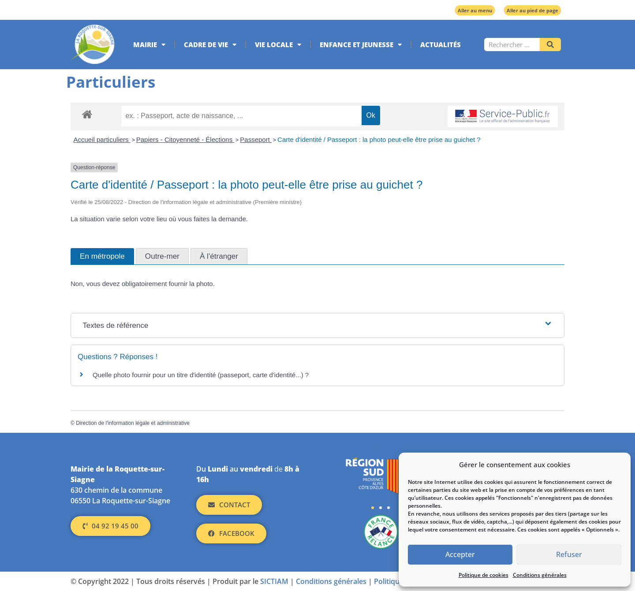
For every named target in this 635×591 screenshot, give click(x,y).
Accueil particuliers (102, 139)
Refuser (569, 554)
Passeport (256, 139)
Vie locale (278, 44)
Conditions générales (540, 575)
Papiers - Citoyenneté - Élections (185, 139)
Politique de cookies (483, 575)
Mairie (149, 44)
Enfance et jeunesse (361, 44)
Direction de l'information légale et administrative (133, 423)
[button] (372, 507)
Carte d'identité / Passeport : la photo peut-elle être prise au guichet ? (379, 139)
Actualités (440, 44)
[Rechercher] (550, 44)
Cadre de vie (210, 44)
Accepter (460, 554)
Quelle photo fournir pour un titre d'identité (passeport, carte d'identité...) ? (201, 375)
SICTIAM (274, 581)
